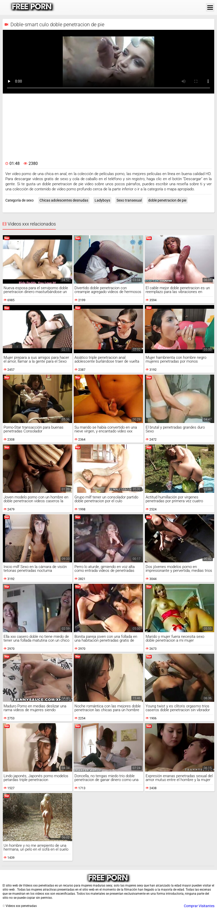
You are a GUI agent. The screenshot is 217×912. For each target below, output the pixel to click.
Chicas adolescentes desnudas (64, 200)
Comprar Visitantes (199, 906)
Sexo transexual (129, 200)
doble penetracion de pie (167, 200)
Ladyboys (102, 200)
